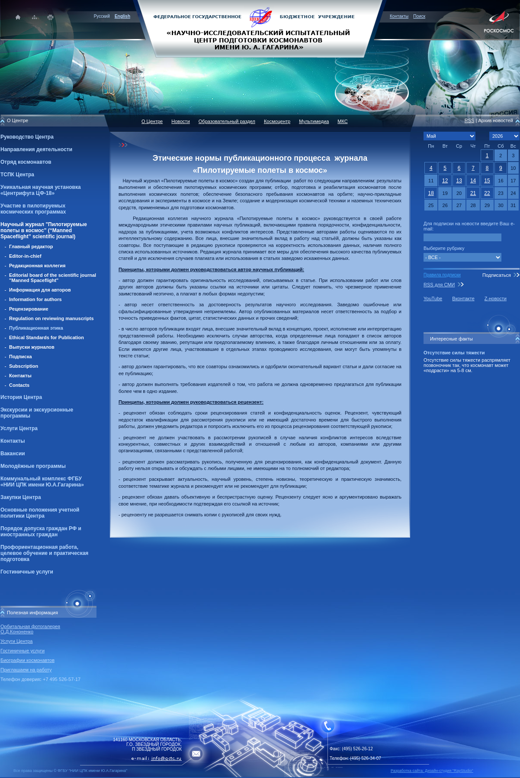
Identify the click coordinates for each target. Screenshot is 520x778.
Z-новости (496, 298)
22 (487, 193)
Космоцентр (277, 121)
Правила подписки (442, 274)
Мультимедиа (314, 121)
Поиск (419, 16)
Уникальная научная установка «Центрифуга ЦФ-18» (40, 190)
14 (473, 181)
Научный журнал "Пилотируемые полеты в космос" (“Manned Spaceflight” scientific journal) (43, 230)
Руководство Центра (27, 137)
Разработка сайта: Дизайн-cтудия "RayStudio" (432, 770)
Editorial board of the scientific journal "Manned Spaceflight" (52, 277)
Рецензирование (28, 308)
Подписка (20, 356)
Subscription (23, 366)
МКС (342, 121)
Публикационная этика (36, 328)
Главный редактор (31, 246)
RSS (470, 120)
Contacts (19, 385)
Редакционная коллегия (37, 265)
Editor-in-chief (25, 256)
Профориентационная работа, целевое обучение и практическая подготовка (44, 553)
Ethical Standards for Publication (46, 337)
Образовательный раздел (227, 121)
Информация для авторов (40, 289)
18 (431, 193)
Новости (180, 121)
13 (459, 181)
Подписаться (496, 275)
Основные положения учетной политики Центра (39, 513)
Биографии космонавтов (27, 660)
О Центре (152, 121)
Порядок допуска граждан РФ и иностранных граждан (40, 531)
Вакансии (12, 454)
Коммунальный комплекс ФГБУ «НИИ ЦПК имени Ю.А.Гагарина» (42, 482)
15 (487, 181)
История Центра (21, 397)
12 (445, 181)
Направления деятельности (36, 149)
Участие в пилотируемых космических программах (33, 209)
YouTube (433, 298)
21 (473, 193)
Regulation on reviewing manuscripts (51, 318)
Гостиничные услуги (26, 572)
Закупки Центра (20, 497)
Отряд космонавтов (25, 162)
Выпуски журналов (32, 347)
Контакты (399, 16)
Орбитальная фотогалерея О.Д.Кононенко (30, 629)
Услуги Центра (19, 428)
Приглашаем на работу (25, 669)
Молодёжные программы (33, 466)
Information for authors (35, 299)
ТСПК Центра (17, 175)
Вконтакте (463, 298)
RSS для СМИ (439, 284)
